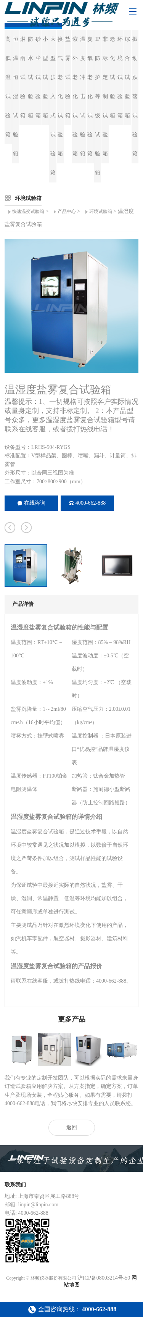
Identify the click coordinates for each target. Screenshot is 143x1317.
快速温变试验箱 (28, 211)
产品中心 (67, 211)
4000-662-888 (87, 503)
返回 (71, 1127)
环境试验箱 (100, 211)
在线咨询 (31, 503)
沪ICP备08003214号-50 (103, 1278)
